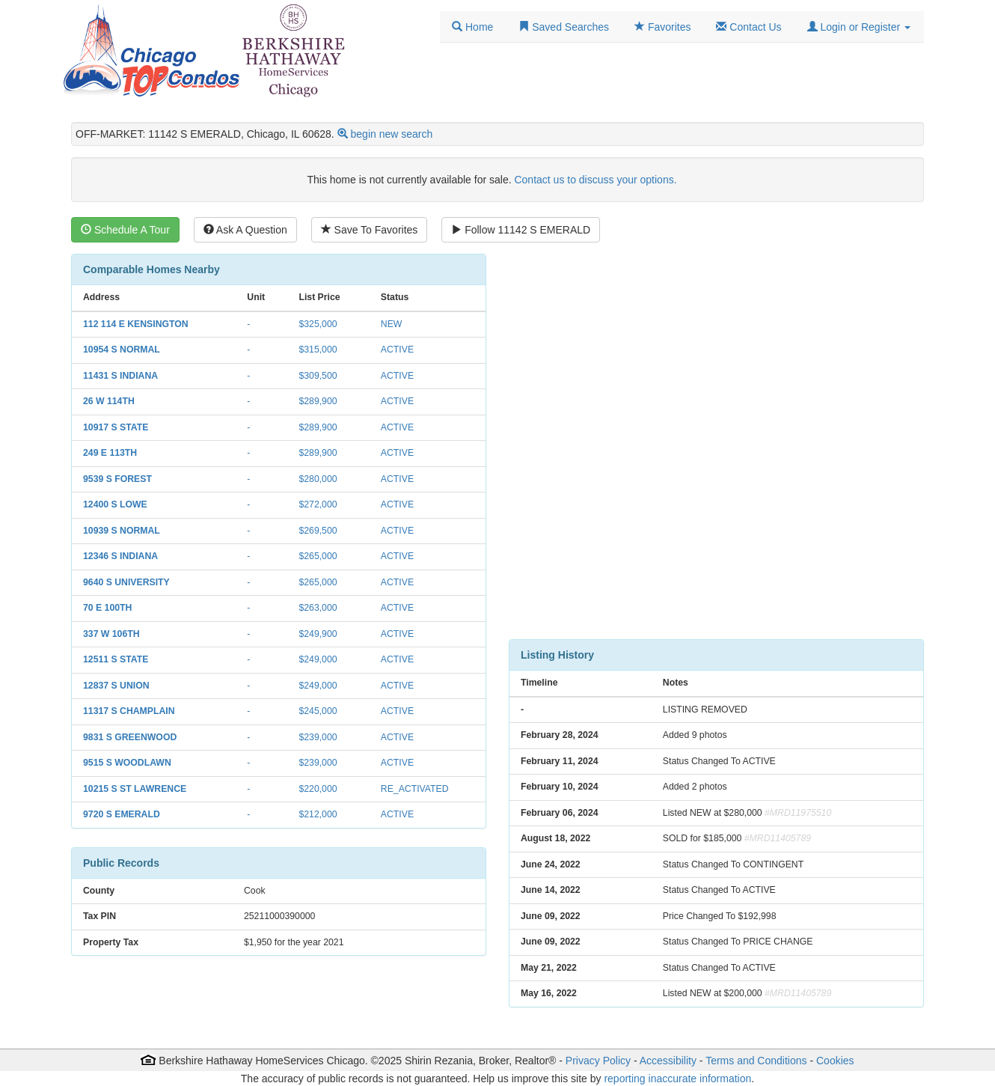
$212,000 (317, 814)
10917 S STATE (115, 427)
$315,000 (317, 349)
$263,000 (317, 608)
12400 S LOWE (115, 504)
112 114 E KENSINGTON (136, 324)
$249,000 (317, 659)
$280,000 (317, 479)
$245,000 (317, 711)
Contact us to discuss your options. (595, 180)
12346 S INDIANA (120, 556)
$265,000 (317, 556)
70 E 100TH (107, 608)
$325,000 (317, 324)
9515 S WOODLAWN (127, 762)
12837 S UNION (116, 685)
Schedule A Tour (125, 230)
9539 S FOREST (117, 479)
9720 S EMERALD (121, 814)
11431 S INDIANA (120, 375)
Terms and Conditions (755, 1061)
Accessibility (668, 1061)
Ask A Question (245, 230)
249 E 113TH (110, 453)
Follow (520, 230)
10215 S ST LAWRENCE (134, 789)
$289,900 (317, 401)
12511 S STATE (115, 659)
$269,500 (317, 530)
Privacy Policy (598, 1061)
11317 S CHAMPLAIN (129, 711)
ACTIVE (397, 349)
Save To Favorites (369, 230)
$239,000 (317, 737)
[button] (858, 27)
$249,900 (317, 634)
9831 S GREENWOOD (130, 737)
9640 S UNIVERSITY (126, 582)
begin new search (392, 134)
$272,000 (317, 504)
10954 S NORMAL (121, 349)
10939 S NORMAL (121, 530)
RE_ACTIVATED (415, 789)
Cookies (835, 1061)
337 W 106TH (111, 634)
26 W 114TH (109, 401)
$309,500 (317, 375)
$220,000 (317, 789)
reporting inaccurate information (677, 1079)
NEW (391, 324)
